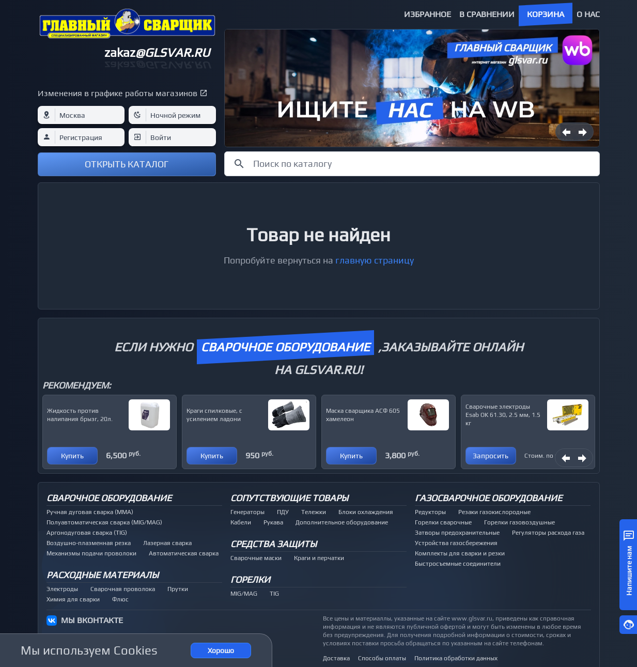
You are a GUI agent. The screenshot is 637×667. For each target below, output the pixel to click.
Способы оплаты (382, 658)
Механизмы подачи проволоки (91, 553)
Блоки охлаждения (365, 512)
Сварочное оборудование (109, 497)
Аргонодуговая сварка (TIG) (86, 532)
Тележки (313, 512)
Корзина (545, 14)
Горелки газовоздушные (519, 522)
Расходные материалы (102, 574)
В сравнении (487, 14)
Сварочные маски (256, 558)
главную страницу (374, 260)
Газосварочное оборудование (488, 497)
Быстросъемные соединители (458, 563)
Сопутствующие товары (289, 497)
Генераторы (247, 512)
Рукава (273, 522)
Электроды (62, 589)
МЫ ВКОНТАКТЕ (92, 620)
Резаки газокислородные (494, 512)
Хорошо (221, 650)
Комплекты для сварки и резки (460, 553)
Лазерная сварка (167, 543)
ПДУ (283, 512)
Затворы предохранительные (457, 532)
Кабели (240, 522)
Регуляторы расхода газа (548, 532)
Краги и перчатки (319, 558)
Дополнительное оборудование (342, 522)
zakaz (157, 52)
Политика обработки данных (456, 658)
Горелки (250, 579)
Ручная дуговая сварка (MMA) (89, 512)
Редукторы (430, 512)
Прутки (177, 589)
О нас (588, 14)
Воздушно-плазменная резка (88, 543)
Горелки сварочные (443, 522)
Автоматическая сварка (184, 553)
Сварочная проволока (122, 589)
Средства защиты (273, 543)
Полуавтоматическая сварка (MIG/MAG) (104, 522)
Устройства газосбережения (456, 543)
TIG (274, 593)
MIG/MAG (243, 593)
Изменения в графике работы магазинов (117, 93)
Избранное (427, 14)
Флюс (120, 599)
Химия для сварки (73, 599)
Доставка (336, 658)
